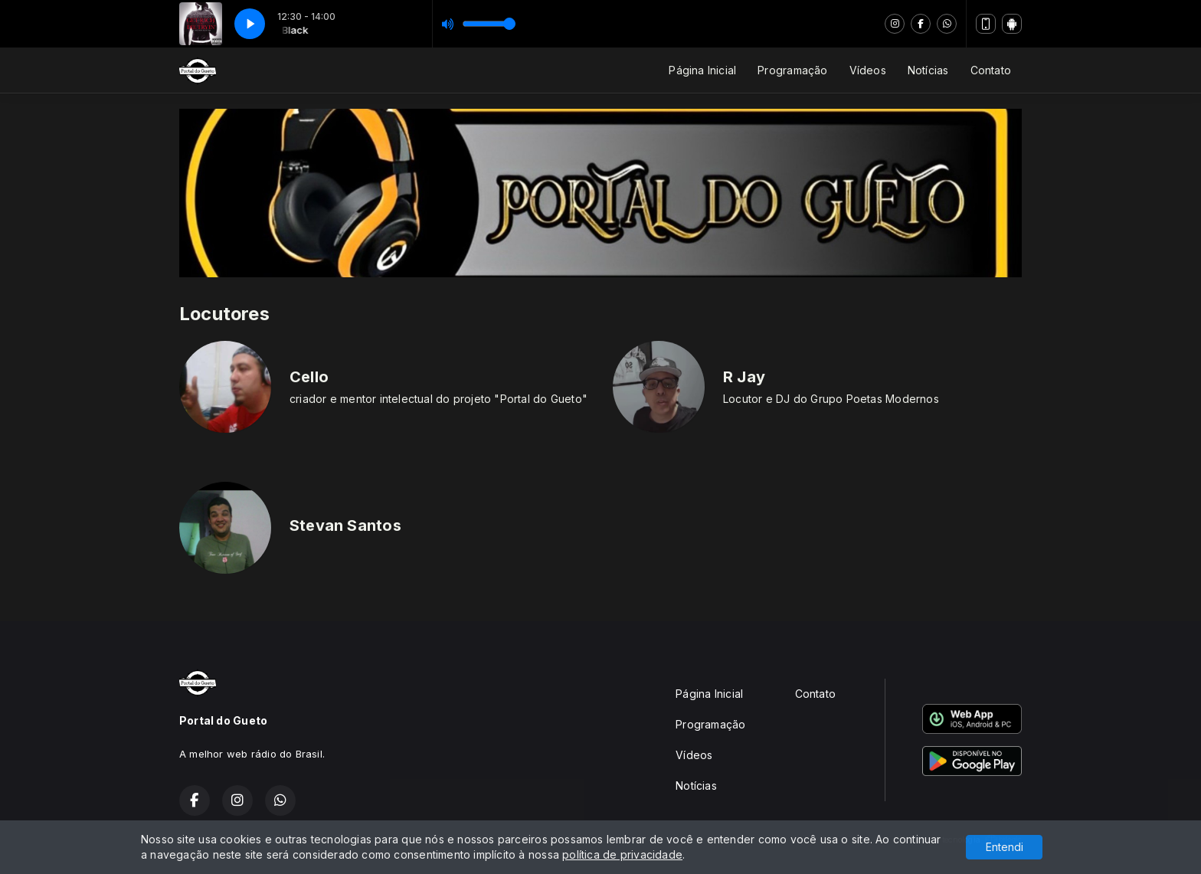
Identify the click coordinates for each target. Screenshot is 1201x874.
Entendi (1004, 846)
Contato (990, 70)
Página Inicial (702, 70)
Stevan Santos (345, 525)
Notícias (928, 70)
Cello (309, 377)
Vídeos (867, 70)
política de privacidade (622, 854)
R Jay (744, 377)
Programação (792, 70)
